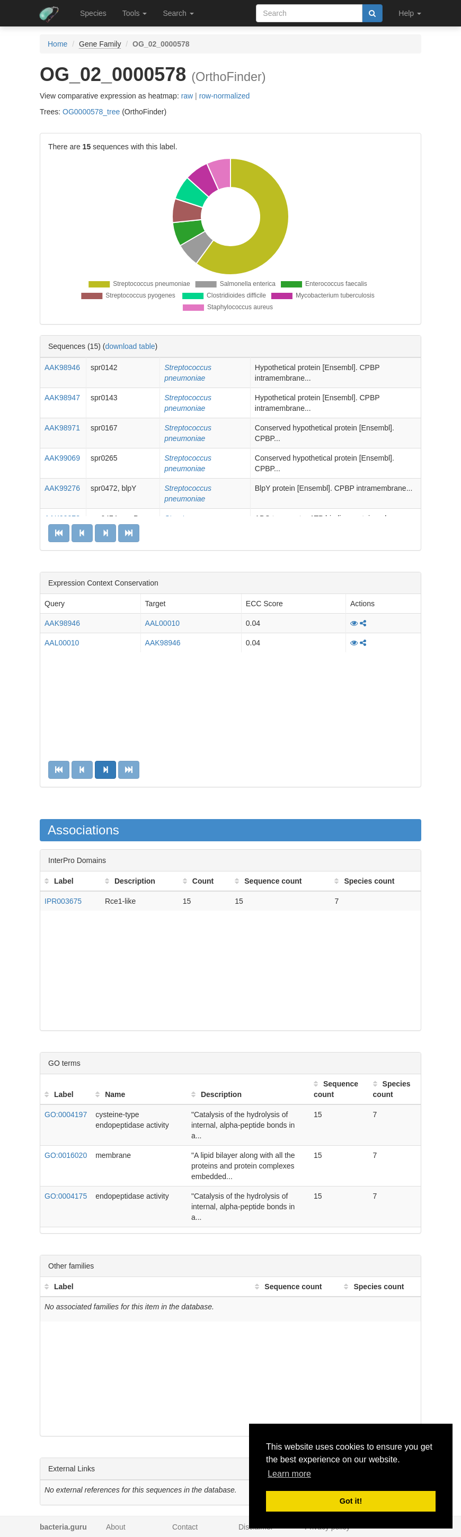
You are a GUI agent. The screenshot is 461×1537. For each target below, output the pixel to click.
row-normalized (224, 96)
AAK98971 (62, 428)
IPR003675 (63, 901)
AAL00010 (162, 623)
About (116, 1527)
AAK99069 (62, 458)
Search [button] (178, 13)
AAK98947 (62, 397)
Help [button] (409, 13)
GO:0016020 (66, 1155)
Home (57, 44)
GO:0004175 (66, 1196)
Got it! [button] (351, 1501)
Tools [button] (134, 13)
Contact (185, 1527)
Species (93, 13)
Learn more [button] (289, 1473)
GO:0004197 (66, 1114)
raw (187, 96)
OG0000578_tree (91, 111)
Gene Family (100, 44)
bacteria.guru (63, 1527)
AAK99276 (62, 488)
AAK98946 (62, 367)
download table (130, 346)
